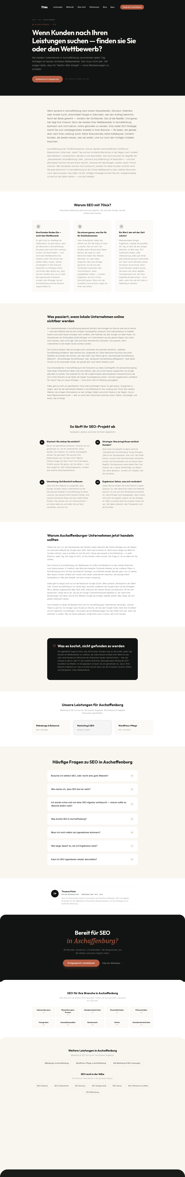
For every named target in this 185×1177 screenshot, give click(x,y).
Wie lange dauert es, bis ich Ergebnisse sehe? (92, 846)
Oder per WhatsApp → (112, 963)
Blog (105, 7)
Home (34, 20)
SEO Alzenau (80, 1086)
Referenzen (94, 7)
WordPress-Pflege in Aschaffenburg (91, 1063)
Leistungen (58, 7)
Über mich (82, 7)
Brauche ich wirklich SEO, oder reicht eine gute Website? (92, 776)
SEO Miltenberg (92, 1092)
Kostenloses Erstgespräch (47, 79)
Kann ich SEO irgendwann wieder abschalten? (92, 859)
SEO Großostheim (61, 1086)
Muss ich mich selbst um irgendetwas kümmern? (92, 832)
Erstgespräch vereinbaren (81, 963)
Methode (70, 7)
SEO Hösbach (42, 1086)
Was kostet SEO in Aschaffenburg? (92, 819)
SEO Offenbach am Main (138, 1086)
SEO (39, 20)
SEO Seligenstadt (99, 1086)
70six (44, 7)
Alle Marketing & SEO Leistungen (126, 1063)
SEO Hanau (117, 1086)
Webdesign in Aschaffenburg (57, 1063)
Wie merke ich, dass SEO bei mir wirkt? (92, 789)
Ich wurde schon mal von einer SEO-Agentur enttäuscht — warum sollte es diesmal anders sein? (92, 804)
